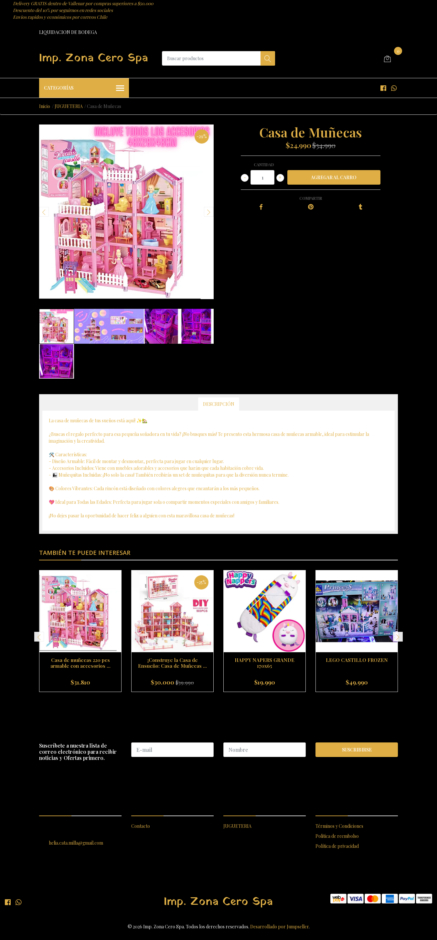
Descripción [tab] (218, 404)
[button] (215, 699)
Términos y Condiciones (339, 826)
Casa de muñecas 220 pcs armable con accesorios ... (80, 663)
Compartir (310, 198)
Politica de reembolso (337, 836)
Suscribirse (357, 750)
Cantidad (264, 164)
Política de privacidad (337, 846)
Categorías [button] (84, 88)
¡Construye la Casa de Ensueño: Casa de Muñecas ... (172, 663)
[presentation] (44, 212)
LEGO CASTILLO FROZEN (357, 660)
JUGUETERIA (69, 106)
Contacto (140, 826)
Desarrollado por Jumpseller (279, 927)
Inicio (44, 106)
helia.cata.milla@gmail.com (76, 843)
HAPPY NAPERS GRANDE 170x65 (264, 663)
